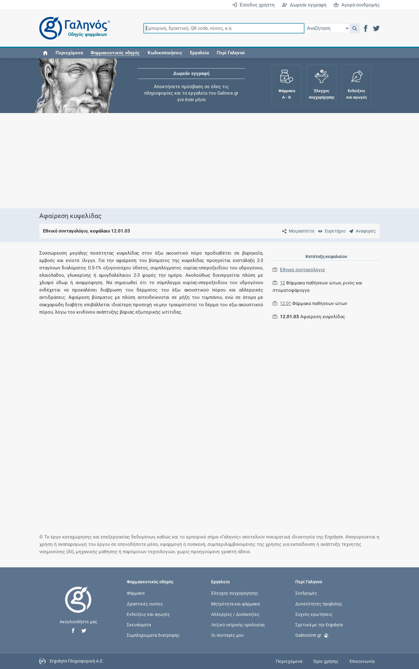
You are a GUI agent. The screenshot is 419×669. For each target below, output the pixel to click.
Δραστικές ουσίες (145, 603)
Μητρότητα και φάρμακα (235, 603)
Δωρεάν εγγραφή (304, 5)
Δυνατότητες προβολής (318, 603)
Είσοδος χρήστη (253, 5)
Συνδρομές (306, 593)
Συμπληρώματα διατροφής (153, 635)
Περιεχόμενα (69, 53)
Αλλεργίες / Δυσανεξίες (235, 614)
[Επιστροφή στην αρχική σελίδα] (78, 606)
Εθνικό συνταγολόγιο (302, 269)
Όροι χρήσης (326, 661)
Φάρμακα (136, 593)
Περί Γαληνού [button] (231, 53)
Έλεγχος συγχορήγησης (234, 593)
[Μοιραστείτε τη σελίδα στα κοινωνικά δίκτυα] (297, 231)
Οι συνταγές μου (227, 635)
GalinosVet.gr (312, 634)
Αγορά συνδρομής (356, 5)
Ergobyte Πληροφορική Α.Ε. (77, 661)
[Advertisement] (210, 161)
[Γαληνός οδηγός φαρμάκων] (73, 28)
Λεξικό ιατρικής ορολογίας (238, 624)
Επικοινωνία (362, 661)
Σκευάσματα (139, 624)
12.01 (285, 303)
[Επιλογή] (327, 28)
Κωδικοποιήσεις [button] (165, 53)
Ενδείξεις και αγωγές (148, 614)
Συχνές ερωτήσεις (314, 614)
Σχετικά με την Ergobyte (319, 624)
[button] (355, 28)
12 (282, 283)
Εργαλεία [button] (199, 53)
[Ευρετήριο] (331, 231)
